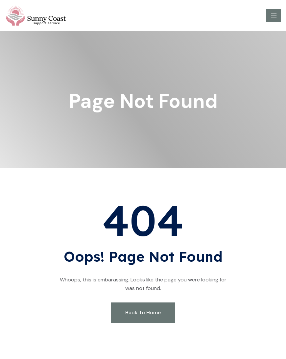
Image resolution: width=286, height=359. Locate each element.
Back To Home (143, 312)
